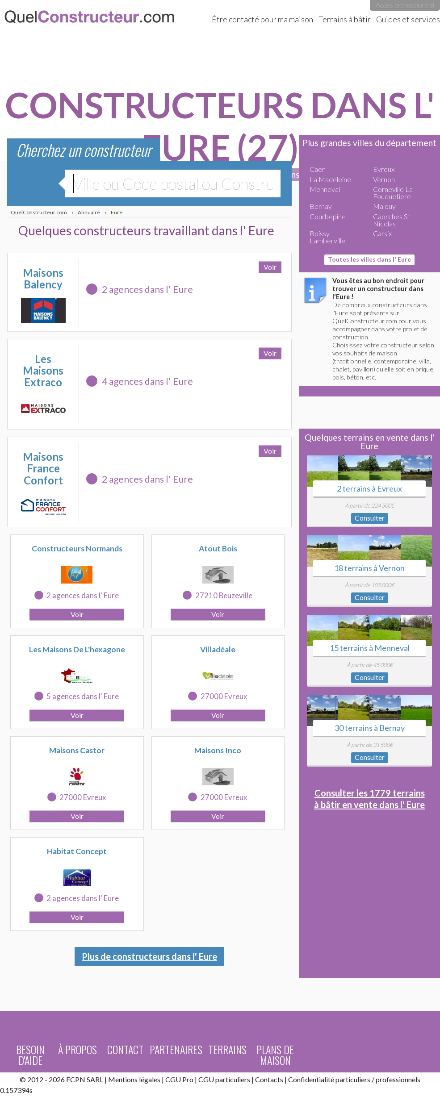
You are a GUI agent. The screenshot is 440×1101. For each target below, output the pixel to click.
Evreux (383, 169)
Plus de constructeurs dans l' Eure (149, 956)
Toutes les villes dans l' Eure (369, 259)
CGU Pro (179, 1079)
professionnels (398, 1079)
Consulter (370, 517)
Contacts (269, 1079)
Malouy (384, 206)
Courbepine (328, 216)
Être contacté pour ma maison (262, 19)
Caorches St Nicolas (392, 220)
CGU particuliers (224, 1079)
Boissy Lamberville (327, 237)
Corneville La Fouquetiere (393, 192)
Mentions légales (134, 1079)
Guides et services (408, 19)
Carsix (382, 233)
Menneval (325, 189)
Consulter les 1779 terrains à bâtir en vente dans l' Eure (369, 799)
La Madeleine (330, 179)
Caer (317, 169)
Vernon (384, 179)
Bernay (321, 206)
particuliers (352, 1079)
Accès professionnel (405, 4)
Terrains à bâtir (344, 19)
